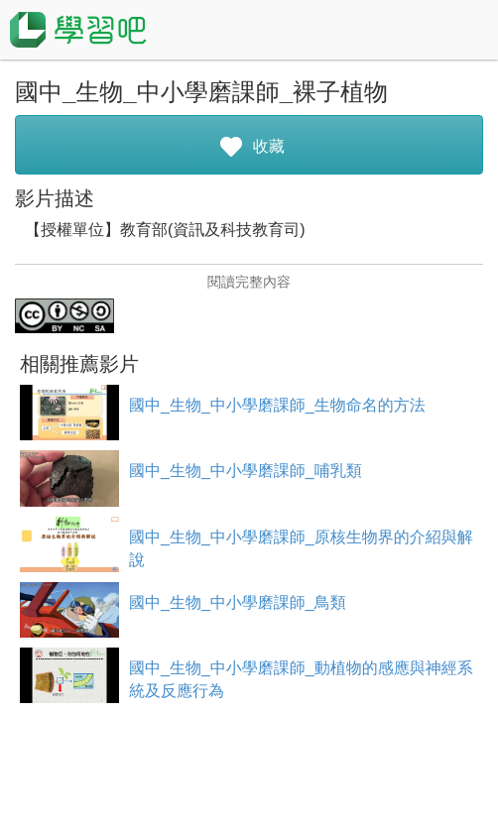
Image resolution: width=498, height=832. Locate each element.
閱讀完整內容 (249, 282)
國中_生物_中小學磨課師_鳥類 (237, 602)
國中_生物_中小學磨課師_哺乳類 (245, 470)
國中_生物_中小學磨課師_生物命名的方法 (277, 405)
